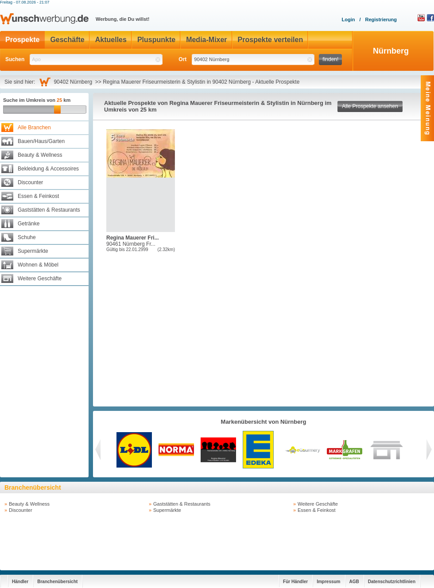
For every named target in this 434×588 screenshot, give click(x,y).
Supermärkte (33, 251)
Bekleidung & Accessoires (48, 169)
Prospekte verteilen (270, 39)
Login (348, 19)
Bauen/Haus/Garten (41, 141)
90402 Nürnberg (74, 82)
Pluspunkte (156, 39)
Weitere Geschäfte (40, 278)
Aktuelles (111, 39)
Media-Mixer (206, 39)
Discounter (30, 182)
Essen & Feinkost (38, 196)
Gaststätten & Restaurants (49, 210)
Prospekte (22, 39)
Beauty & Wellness (40, 155)
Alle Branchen (34, 127)
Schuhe (27, 237)
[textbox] (96, 59)
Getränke (28, 223)
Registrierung (381, 19)
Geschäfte (67, 39)
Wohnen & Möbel (38, 265)
